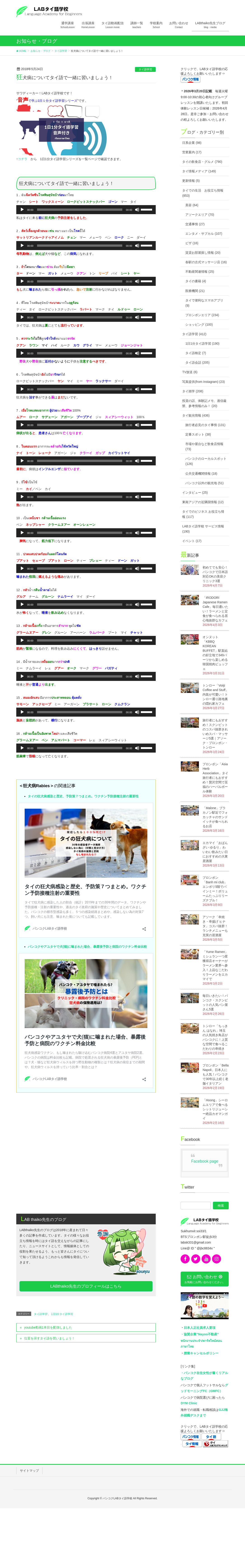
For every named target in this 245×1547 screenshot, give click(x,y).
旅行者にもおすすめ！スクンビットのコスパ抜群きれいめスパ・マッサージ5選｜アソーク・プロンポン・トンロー (215, 733)
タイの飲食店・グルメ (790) (202, 161)
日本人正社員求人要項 (199, 1327)
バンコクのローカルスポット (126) (205, 461)
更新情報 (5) (191, 180)
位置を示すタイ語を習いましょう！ (49, 1232)
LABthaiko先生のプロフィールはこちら (86, 1179)
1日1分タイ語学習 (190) (202, 343)
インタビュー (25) (195, 492)
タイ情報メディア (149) (199, 171)
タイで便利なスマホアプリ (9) (204, 303)
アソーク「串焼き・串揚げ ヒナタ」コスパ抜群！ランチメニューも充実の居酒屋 (215, 926)
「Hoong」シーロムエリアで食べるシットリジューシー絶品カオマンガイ (215, 1109)
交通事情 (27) (195, 224)
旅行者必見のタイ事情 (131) (205, 425)
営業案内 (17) (191, 152)
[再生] (22, 209)
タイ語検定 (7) (195, 353)
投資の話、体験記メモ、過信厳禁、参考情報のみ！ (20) (204, 403)
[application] (86, 209)
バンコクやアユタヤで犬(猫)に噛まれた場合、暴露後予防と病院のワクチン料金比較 (87, 833)
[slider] (79, 209)
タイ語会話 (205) (197, 362)
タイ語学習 (145, 69)
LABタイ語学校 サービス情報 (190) (203, 528)
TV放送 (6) (189, 372)
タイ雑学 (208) (192, 391)
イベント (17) (191, 541)
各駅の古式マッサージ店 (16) (206, 262)
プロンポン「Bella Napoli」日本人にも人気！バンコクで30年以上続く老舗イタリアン (216, 1074)
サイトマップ (29, 1470)
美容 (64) (191, 205)
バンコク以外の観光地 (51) (204, 483)
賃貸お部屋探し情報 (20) (202, 252)
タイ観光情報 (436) (196, 415)
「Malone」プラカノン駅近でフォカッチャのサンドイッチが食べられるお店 (215, 817)
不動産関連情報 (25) (199, 271)
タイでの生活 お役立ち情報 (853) (202, 193)
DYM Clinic (189, 1403)
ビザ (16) (191, 243)
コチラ (22, 159)
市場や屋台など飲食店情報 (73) (204, 446)
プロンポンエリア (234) (202, 315)
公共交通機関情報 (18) (201, 473)
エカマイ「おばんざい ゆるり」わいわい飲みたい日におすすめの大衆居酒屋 (215, 852)
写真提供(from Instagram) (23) (203, 382)
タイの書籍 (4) (195, 281)
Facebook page (204, 1161)
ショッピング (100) (199, 324)
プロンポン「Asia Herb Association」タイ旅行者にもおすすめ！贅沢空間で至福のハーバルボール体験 (215, 777)
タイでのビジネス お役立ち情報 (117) (203, 514)
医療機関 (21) (195, 291)
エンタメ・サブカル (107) (203, 233)
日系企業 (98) (191, 143)
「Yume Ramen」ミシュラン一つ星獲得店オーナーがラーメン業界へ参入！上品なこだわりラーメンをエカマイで (215, 965)
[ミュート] (137, 209)
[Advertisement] (86, 1068)
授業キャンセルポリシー (201, 1353)
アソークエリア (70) (199, 214)
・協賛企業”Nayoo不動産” (200, 1334)
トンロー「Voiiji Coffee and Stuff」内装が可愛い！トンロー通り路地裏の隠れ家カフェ (216, 694)
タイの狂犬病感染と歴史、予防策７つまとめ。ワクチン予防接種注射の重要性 (83, 796)
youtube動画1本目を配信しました (48, 1221)
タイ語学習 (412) (194, 334)
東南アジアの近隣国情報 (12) (203, 502)
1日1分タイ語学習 (62, 1207)
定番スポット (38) (198, 434)
